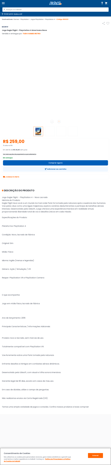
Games (16, 19)
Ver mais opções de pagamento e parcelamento (19, 154)
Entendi (95, 455)
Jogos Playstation (37, 19)
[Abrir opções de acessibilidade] (102, 3)
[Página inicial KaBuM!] (55, 3)
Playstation (25, 19)
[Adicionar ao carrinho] (55, 169)
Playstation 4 (50, 19)
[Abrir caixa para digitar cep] (11, 14)
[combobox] (55, 9)
